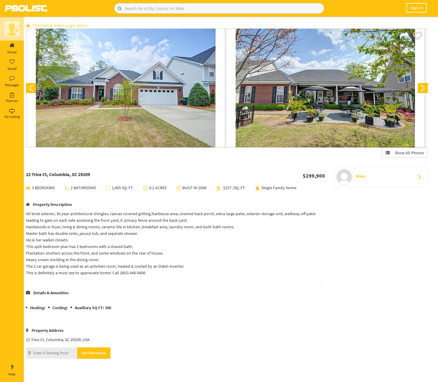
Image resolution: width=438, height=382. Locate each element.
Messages (11, 81)
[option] (128, 88)
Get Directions (96, 353)
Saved (11, 65)
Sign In (417, 7)
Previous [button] (33, 88)
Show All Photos (404, 153)
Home (11, 48)
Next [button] (422, 88)
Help (11, 370)
